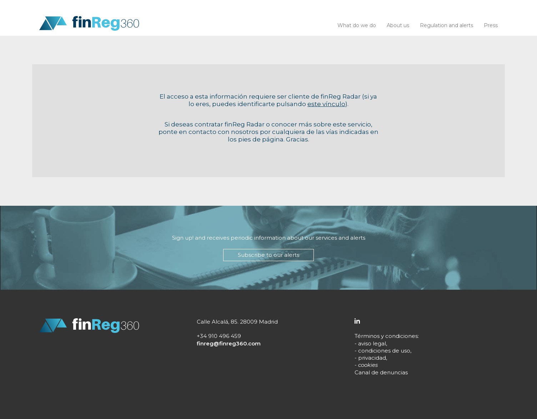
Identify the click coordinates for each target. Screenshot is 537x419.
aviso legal (372, 343)
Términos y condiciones (386, 336)
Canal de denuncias (381, 372)
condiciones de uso (384, 350)
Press (491, 25)
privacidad (372, 357)
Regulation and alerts (446, 25)
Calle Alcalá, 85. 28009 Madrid (237, 321)
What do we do (356, 25)
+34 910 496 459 (219, 336)
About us (398, 25)
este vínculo (326, 104)
